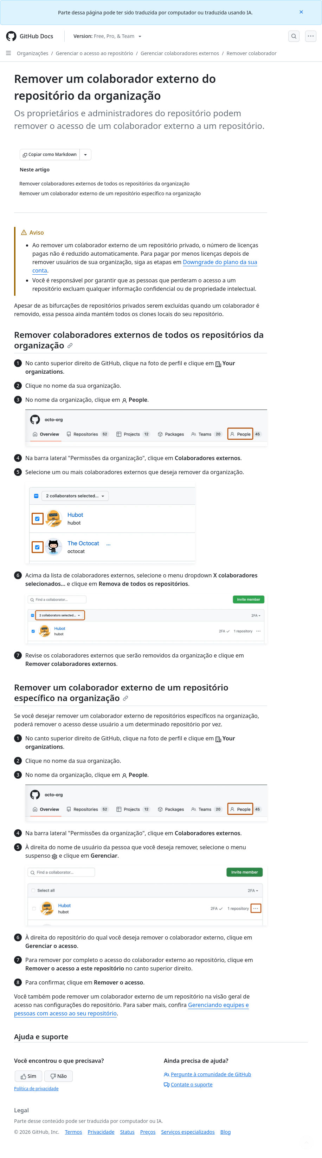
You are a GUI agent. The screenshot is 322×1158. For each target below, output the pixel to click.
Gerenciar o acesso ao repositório (94, 53)
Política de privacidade (36, 1089)
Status (127, 1131)
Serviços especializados (187, 1131)
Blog (225, 1131)
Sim (28, 1076)
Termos (73, 1131)
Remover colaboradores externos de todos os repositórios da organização (139, 340)
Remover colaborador (251, 53)
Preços (148, 1131)
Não (58, 1076)
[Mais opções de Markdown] (85, 154)
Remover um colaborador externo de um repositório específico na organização (121, 692)
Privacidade (101, 1131)
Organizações (33, 53)
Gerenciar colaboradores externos (180, 53)
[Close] (302, 11)
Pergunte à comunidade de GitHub (207, 1074)
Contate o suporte (188, 1084)
